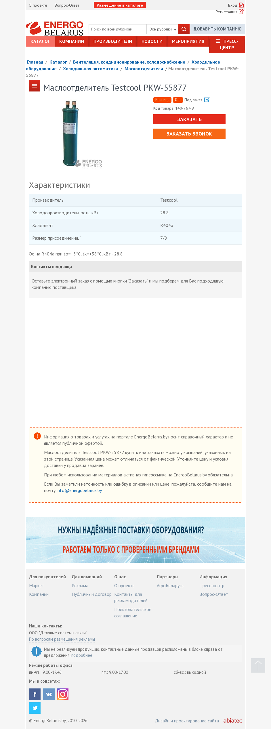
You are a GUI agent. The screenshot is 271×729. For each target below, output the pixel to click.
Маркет (36, 585)
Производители (112, 41)
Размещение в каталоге (120, 5)
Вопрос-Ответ (67, 5)
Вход (232, 5)
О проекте (38, 5)
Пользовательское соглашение (132, 612)
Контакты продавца (51, 266)
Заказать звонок (189, 133)
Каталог (40, 41)
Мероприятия (188, 41)
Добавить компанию (218, 29)
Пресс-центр (229, 44)
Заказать (189, 119)
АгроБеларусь (170, 585)
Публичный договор (92, 594)
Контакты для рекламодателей (131, 597)
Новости (152, 41)
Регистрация (226, 11)
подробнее (81, 655)
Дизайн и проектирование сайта (187, 721)
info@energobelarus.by (80, 490)
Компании (71, 41)
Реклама (80, 585)
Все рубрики (163, 29)
